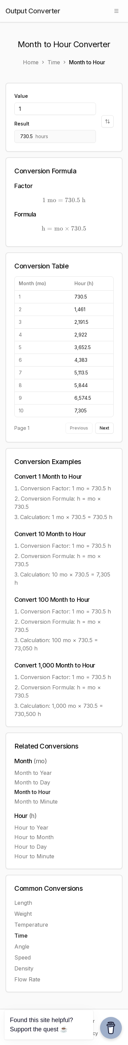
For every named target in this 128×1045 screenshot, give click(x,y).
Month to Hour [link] (87, 62)
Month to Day (32, 782)
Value (21, 96)
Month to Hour (32, 792)
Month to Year (33, 772)
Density (23, 968)
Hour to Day (30, 846)
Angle (21, 946)
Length (23, 902)
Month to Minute (36, 801)
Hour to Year (31, 827)
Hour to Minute (34, 856)
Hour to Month (34, 837)
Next (104, 428)
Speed (22, 957)
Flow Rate (27, 979)
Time (21, 935)
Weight (23, 913)
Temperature (31, 924)
